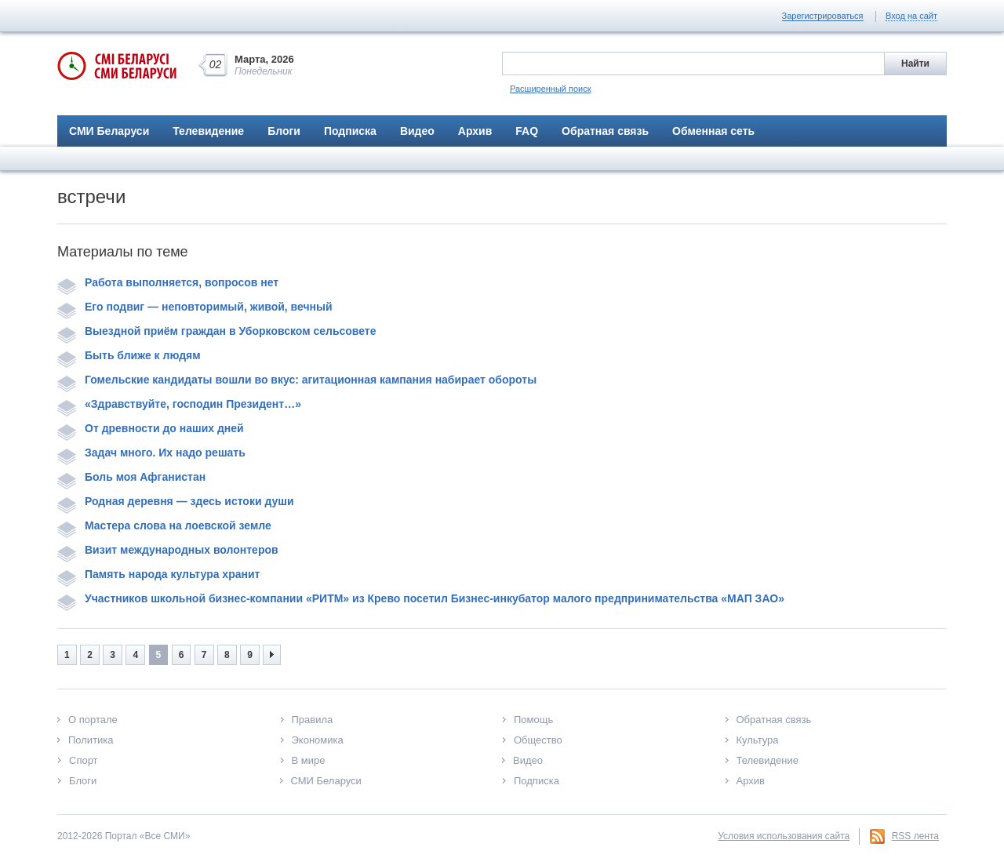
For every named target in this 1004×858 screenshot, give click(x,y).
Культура (758, 740)
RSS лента (915, 836)
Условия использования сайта (783, 836)
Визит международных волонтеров (167, 550)
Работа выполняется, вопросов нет (167, 282)
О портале (93, 719)
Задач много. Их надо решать (151, 452)
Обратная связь (605, 131)
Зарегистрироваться (823, 15)
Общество (538, 740)
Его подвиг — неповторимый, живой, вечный (195, 306)
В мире (309, 760)
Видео (417, 131)
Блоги (283, 131)
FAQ (526, 131)
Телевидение (208, 131)
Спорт (83, 760)
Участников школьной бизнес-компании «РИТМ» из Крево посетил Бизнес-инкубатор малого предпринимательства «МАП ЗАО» (420, 598)
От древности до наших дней (150, 428)
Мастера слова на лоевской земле (164, 525)
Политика (91, 740)
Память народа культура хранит (158, 574)
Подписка (350, 131)
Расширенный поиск (550, 88)
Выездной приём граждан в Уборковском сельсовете (216, 331)
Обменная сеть (713, 131)
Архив (475, 131)
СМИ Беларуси (109, 131)
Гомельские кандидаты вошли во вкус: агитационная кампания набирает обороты (297, 379)
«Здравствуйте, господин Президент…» (179, 404)
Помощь (533, 719)
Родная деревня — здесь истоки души (175, 501)
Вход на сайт (911, 15)
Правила (312, 719)
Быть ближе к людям (129, 355)
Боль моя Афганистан (131, 477)
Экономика (318, 740)
